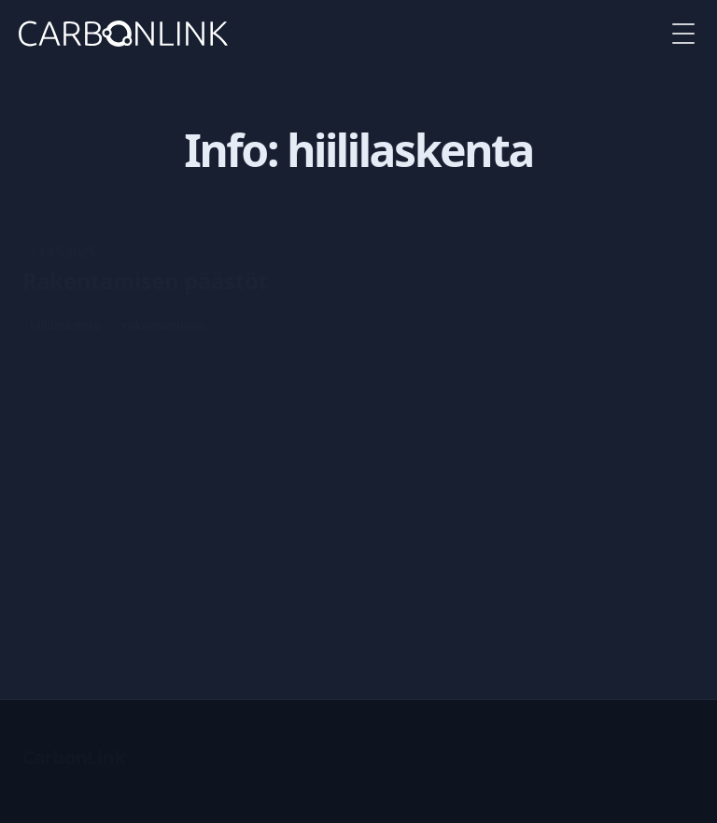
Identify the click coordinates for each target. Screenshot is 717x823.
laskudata (230, 545)
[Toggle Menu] (683, 33)
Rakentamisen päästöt (144, 281)
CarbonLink (73, 757)
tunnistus (150, 545)
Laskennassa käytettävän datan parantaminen (275, 467)
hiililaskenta (65, 325)
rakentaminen (164, 325)
